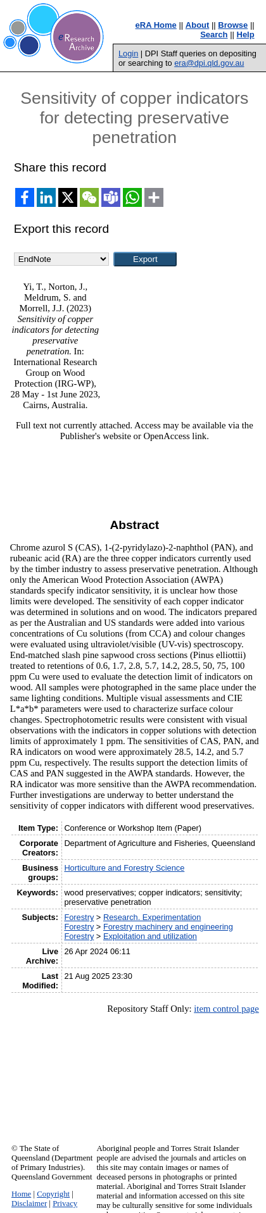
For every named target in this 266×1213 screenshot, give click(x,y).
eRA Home (156, 25)
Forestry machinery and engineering (168, 926)
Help (246, 34)
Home (21, 1194)
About (198, 25)
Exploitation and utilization (150, 936)
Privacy (65, 1203)
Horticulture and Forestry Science (124, 868)
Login (128, 53)
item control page (226, 1009)
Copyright (53, 1194)
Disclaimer (29, 1203)
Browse (233, 25)
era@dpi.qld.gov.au (209, 63)
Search (213, 34)
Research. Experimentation (152, 917)
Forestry (79, 917)
